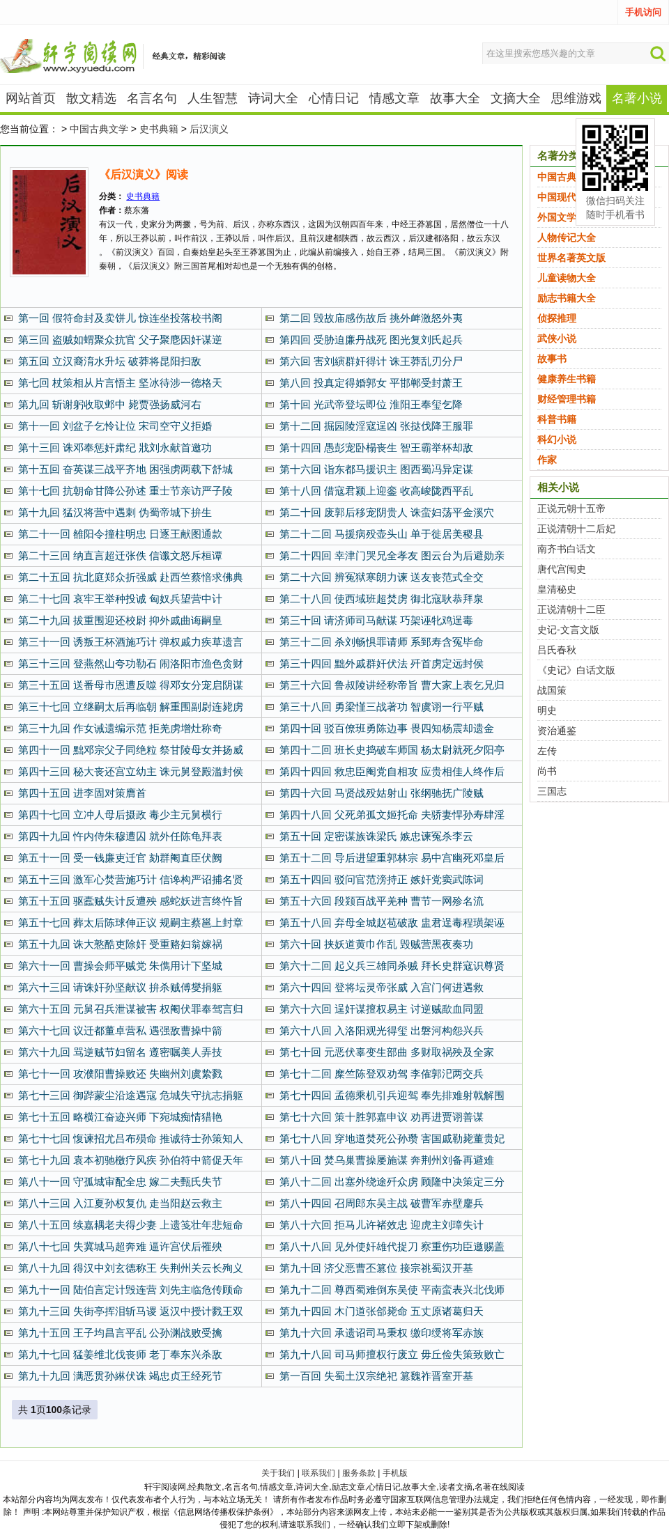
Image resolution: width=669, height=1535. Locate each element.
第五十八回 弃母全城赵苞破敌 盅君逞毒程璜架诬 (392, 922)
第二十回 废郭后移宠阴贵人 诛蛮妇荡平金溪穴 (386, 512)
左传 (547, 750)
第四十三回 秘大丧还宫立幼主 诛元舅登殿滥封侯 (130, 771)
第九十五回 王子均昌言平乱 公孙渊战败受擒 (120, 1333)
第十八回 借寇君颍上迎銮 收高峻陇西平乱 (376, 491)
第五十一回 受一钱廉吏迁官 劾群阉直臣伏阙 (120, 858)
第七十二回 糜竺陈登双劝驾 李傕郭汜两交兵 (381, 1074)
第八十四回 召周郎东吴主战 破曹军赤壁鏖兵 (381, 1203)
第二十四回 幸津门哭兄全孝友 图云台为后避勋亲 (392, 555)
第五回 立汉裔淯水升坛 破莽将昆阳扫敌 (109, 361)
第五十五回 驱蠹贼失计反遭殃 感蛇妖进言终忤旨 (130, 901)
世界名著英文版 (571, 257)
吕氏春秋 (556, 649)
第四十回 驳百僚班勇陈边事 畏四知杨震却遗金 (386, 728)
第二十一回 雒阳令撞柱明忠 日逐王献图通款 (120, 534)
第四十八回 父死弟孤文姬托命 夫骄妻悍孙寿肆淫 (392, 814)
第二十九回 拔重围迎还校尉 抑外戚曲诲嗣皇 (120, 620)
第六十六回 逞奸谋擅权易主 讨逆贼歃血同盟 (381, 1009)
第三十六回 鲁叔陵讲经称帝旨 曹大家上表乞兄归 (392, 685)
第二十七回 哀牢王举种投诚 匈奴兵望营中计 (120, 599)
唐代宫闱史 (561, 569)
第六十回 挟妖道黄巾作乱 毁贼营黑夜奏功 (376, 944)
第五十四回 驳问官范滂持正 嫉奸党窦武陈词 (381, 879)
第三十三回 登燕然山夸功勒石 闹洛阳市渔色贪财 (130, 663)
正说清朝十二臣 (571, 609)
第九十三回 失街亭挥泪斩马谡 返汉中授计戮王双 (130, 1311)
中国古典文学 (99, 128)
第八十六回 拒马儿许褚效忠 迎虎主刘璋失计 (381, 1225)
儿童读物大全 (566, 277)
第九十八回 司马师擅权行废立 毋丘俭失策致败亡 (392, 1354)
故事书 (552, 358)
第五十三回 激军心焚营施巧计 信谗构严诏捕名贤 (130, 879)
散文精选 (91, 98)
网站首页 (31, 98)
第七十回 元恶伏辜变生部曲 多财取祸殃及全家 (386, 1052)
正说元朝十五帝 (571, 508)
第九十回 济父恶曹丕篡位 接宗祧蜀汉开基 (376, 1268)
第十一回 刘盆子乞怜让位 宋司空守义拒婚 (115, 426)
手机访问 (643, 12)
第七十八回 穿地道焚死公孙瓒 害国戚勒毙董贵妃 (392, 1138)
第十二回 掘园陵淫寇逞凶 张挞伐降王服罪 (376, 426)
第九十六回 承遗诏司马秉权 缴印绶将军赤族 (381, 1333)
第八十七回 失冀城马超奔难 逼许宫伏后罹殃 (120, 1246)
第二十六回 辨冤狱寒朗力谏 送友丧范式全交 (381, 577)
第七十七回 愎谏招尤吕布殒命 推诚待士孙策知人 (130, 1138)
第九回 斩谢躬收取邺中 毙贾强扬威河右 (109, 404)
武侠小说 (556, 338)
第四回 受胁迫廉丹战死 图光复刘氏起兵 (371, 339)
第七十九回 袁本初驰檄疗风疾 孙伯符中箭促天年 (130, 1160)
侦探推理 (556, 318)
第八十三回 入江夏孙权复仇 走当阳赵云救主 (120, 1203)
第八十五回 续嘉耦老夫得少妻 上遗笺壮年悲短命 (130, 1225)
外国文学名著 (566, 217)
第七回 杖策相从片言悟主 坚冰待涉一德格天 (120, 383)
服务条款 (359, 1473)
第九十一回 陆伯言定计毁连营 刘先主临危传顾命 (130, 1289)
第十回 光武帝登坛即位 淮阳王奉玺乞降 (371, 404)
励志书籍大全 (566, 298)
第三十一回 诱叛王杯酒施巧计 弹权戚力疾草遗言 (130, 642)
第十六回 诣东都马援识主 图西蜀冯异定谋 (376, 469)
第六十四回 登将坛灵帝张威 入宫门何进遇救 (381, 987)
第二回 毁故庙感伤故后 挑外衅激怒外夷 (371, 318)
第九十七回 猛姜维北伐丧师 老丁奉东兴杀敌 (120, 1354)
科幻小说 (556, 439)
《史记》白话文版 (576, 670)
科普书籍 (556, 419)
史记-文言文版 (568, 629)
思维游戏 (576, 98)
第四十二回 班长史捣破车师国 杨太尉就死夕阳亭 (392, 750)
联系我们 (318, 1473)
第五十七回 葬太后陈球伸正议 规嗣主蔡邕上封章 (130, 922)
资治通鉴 (556, 730)
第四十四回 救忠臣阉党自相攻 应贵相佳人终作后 (392, 771)
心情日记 (334, 98)
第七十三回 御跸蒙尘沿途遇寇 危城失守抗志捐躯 (130, 1095)
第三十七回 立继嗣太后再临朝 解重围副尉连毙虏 (130, 706)
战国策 (552, 690)
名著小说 (637, 98)
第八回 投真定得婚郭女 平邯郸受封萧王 (371, 383)
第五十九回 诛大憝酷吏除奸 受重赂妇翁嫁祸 (120, 944)
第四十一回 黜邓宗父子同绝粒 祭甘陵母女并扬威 (130, 750)
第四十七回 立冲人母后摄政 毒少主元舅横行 (120, 814)
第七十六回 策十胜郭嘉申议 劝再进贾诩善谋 (381, 1117)
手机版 (395, 1473)
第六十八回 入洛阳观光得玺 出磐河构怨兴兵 (381, 1030)
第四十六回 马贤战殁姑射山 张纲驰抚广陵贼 (381, 793)
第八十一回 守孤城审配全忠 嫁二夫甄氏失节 (120, 1181)
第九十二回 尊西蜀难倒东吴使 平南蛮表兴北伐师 (392, 1289)
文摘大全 (516, 98)
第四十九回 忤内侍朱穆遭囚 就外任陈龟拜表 (120, 836)
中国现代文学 (566, 197)
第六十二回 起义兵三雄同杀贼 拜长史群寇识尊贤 (392, 966)
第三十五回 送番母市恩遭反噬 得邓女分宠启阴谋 (130, 685)
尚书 (547, 771)
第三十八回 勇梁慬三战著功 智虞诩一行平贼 (381, 706)
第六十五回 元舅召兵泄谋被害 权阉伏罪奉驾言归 (130, 1009)
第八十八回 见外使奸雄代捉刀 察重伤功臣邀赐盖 (392, 1246)
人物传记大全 (566, 237)
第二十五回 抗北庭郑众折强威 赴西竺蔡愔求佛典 (130, 577)
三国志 (552, 791)
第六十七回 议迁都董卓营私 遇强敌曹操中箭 (120, 1030)
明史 (547, 710)
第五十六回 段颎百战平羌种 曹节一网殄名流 (381, 901)
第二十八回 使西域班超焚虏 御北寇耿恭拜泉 (381, 599)
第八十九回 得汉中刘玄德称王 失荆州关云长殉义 (130, 1268)
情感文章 (394, 98)
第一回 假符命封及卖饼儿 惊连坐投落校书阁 (120, 318)
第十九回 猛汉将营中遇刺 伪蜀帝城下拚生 (115, 512)
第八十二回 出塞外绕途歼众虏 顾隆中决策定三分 (392, 1181)
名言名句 (152, 98)
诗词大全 (273, 98)
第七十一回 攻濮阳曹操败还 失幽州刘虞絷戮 (120, 1074)
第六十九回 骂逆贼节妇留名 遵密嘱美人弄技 (120, 1052)
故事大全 (455, 98)
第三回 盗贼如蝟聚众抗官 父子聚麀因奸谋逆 (120, 339)
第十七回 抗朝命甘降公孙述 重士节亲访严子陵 (125, 491)
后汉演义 (209, 128)
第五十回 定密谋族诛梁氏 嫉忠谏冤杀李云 (376, 836)
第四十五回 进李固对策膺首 (82, 793)
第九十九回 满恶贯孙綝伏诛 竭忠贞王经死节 (120, 1376)
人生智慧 (212, 98)
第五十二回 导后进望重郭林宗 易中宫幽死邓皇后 (392, 858)
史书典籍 (158, 128)
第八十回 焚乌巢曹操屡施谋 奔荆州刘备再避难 (386, 1160)
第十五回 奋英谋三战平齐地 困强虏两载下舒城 (125, 469)
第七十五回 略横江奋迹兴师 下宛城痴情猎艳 (120, 1117)
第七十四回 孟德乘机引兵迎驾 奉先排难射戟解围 (392, 1095)
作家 (547, 459)
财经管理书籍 (566, 399)
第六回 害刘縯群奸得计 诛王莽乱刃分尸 (371, 361)
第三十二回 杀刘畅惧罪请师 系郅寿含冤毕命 (381, 642)
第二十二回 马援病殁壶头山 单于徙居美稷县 (381, 534)
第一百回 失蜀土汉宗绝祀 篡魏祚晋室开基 (376, 1376)
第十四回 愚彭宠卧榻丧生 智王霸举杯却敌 (376, 447)
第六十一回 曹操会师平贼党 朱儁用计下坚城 (120, 966)
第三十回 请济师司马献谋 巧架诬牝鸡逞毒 (376, 620)
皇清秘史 (556, 589)
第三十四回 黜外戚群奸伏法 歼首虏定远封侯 (381, 663)
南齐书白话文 (566, 548)
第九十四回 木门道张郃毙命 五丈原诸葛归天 (381, 1311)
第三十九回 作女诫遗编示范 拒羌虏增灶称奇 (120, 728)
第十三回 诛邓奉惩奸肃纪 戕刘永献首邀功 (115, 447)
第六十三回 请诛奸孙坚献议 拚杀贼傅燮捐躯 (120, 987)
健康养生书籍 (566, 378)
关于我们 (278, 1473)
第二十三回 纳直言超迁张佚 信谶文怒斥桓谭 (120, 555)
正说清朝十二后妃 (576, 528)
